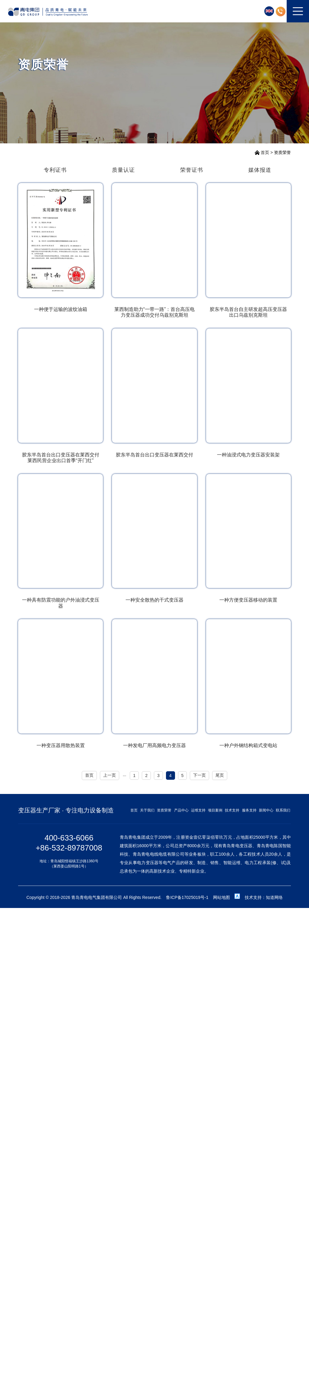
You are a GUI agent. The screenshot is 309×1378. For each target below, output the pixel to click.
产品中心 (181, 810)
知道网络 (274, 897)
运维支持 (198, 810)
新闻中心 (266, 810)
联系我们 (283, 810)
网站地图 (221, 897)
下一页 (199, 775)
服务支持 (249, 810)
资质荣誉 (282, 152)
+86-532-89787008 (69, 847)
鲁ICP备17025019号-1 (187, 897)
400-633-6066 (68, 837)
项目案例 (215, 810)
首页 (265, 152)
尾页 (219, 775)
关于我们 (147, 810)
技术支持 (232, 810)
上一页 (109, 775)
